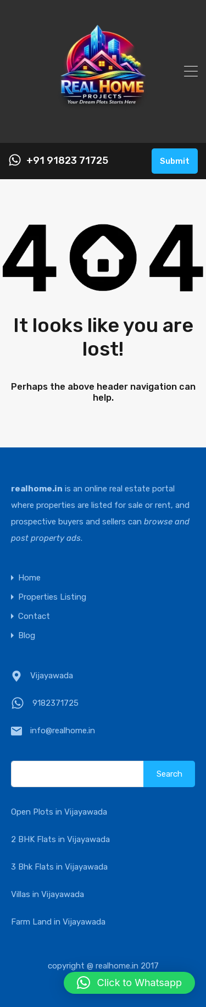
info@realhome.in (62, 730)
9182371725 (55, 703)
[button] (129, 983)
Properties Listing (52, 597)
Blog (26, 636)
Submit (175, 161)
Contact (34, 616)
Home (29, 578)
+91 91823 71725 (67, 161)
